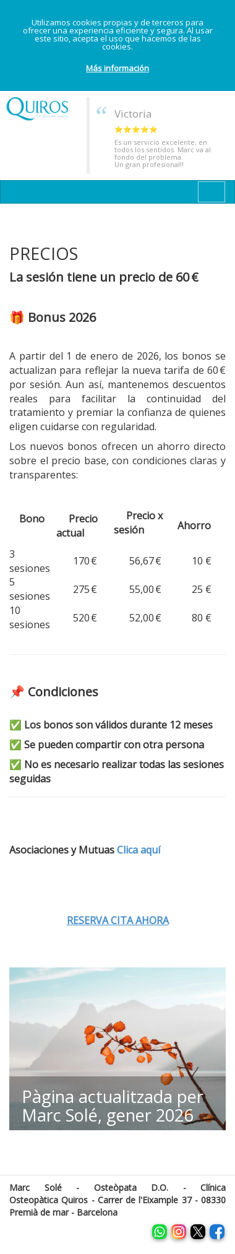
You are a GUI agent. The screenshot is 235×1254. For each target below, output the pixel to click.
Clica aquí (138, 850)
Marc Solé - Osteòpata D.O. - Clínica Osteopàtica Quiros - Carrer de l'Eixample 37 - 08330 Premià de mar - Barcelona (117, 1200)
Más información (117, 68)
